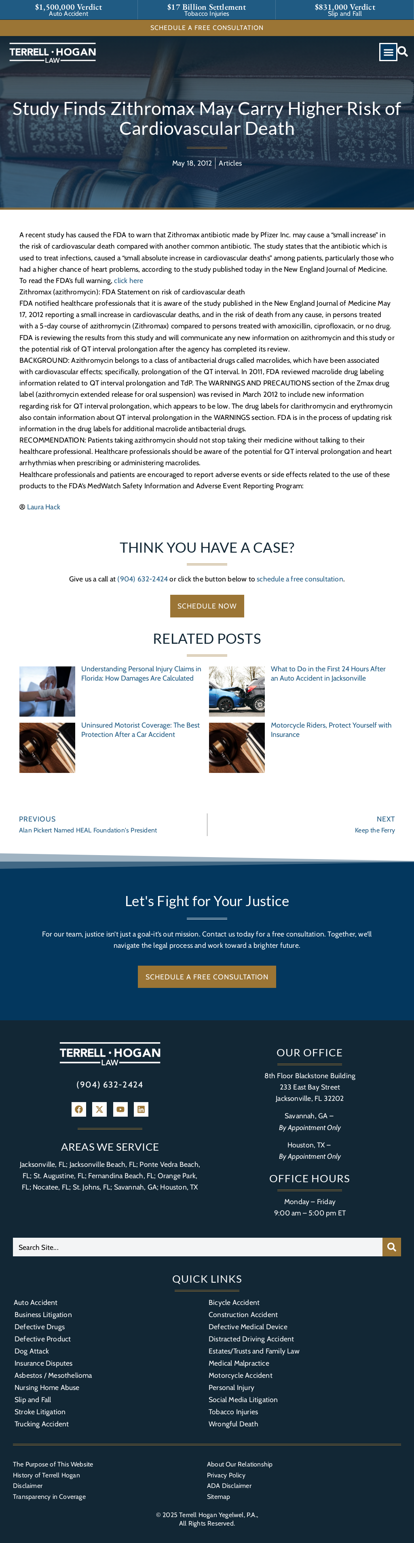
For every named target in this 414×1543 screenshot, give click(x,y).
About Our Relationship (239, 1464)
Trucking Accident (42, 1424)
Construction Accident (243, 1314)
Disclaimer (27, 1486)
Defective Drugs (40, 1326)
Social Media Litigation (243, 1399)
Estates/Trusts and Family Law (254, 1351)
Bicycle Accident (234, 1302)
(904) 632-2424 (142, 579)
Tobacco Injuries (233, 1411)
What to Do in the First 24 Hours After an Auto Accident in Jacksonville (328, 673)
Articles (230, 163)
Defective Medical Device (248, 1326)
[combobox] (197, 1247)
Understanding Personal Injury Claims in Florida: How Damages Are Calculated (141, 673)
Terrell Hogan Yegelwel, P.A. (218, 1515)
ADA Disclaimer (229, 1486)
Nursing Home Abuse (47, 1387)
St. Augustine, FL (59, 1175)
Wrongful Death (233, 1424)
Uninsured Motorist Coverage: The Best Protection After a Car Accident (140, 730)
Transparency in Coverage (49, 1496)
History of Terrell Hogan (46, 1475)
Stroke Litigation (40, 1411)
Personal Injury (231, 1387)
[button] (388, 52)
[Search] (391, 1247)
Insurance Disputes (44, 1363)
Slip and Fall (33, 1399)
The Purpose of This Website (53, 1464)
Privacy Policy (226, 1475)
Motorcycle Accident (240, 1375)
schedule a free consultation (300, 579)
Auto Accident (36, 1302)
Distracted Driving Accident (251, 1338)
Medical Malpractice (239, 1363)
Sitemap (218, 1496)
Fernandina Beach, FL (121, 1175)
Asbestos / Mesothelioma (53, 1375)
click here (128, 280)
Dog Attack (32, 1351)
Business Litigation (43, 1314)
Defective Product (43, 1338)
